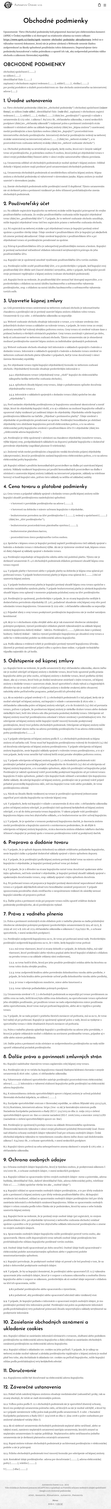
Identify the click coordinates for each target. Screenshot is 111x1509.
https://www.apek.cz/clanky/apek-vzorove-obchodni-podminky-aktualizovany (47, 39)
